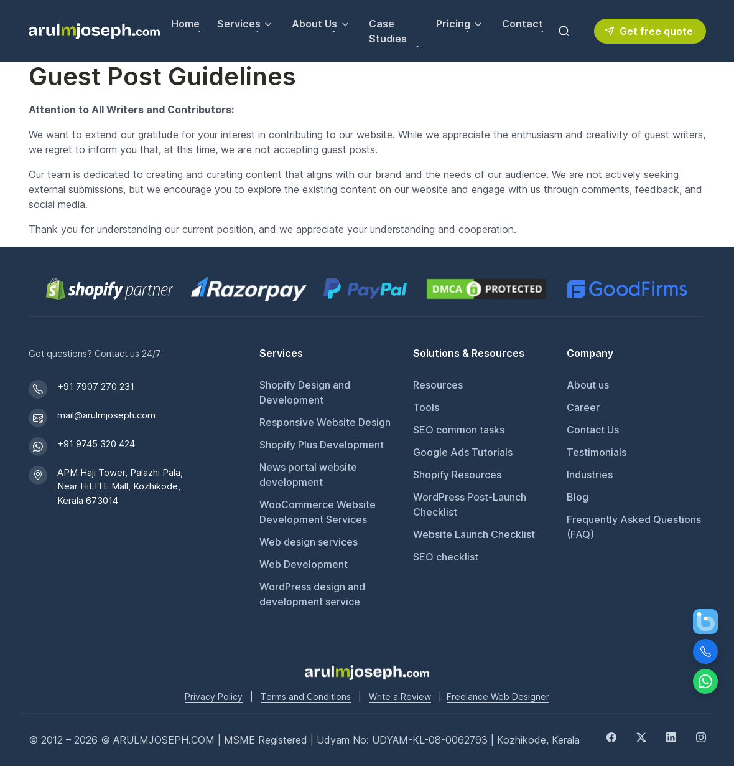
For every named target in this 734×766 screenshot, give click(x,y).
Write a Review (400, 696)
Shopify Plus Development (321, 444)
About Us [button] (314, 23)
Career (583, 407)
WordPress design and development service (312, 594)
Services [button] (239, 23)
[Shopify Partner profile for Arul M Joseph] (110, 289)
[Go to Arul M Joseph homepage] (367, 671)
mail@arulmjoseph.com (106, 415)
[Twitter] (641, 736)
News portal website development (308, 474)
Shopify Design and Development (304, 392)
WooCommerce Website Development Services (317, 512)
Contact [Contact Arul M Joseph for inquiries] (522, 23)
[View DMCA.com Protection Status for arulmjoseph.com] (486, 289)
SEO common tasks (458, 429)
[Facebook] (611, 736)
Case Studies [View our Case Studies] (388, 31)
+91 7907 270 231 (95, 386)
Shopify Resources (457, 474)
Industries (590, 474)
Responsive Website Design (325, 422)
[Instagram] (701, 736)
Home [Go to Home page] (185, 23)
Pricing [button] (453, 23)
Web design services (308, 542)
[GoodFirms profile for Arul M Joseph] (627, 289)
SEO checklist (445, 557)
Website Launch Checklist (474, 534)
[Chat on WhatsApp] (705, 681)
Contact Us (593, 429)
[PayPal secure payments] (365, 289)
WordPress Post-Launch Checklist (469, 504)
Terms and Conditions (306, 696)
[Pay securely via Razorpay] (249, 289)
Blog (577, 497)
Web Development (303, 564)
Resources (438, 385)
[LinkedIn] (671, 736)
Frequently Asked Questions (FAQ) (634, 527)
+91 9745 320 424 (96, 444)
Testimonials (596, 452)
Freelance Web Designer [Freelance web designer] (498, 696)
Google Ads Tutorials (463, 452)
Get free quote (649, 31)
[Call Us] (705, 651)
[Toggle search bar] (564, 31)
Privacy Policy (214, 696)
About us (588, 385)
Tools (426, 407)
